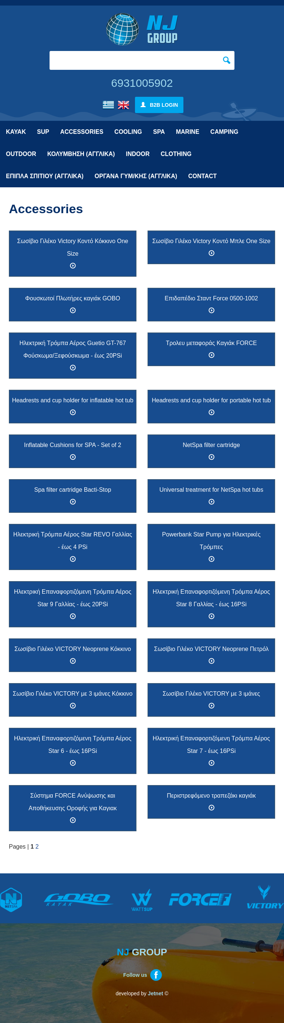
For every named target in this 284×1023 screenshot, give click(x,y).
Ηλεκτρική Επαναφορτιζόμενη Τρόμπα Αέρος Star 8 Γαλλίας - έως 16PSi (211, 604)
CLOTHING (176, 154)
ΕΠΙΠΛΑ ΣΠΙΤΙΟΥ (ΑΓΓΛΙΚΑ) (45, 176)
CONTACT (202, 176)
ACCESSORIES (81, 132)
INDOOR (137, 154)
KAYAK (16, 132)
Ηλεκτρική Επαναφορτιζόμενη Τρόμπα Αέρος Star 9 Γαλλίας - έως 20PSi (72, 604)
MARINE (187, 132)
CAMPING (224, 132)
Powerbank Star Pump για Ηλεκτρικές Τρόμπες (211, 546)
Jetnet (155, 993)
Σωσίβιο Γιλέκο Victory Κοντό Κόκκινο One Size (72, 253)
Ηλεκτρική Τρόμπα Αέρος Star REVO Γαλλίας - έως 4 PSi (72, 546)
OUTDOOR (21, 154)
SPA (159, 132)
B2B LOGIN (159, 105)
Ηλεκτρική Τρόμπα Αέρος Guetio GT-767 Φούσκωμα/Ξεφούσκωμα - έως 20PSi (72, 355)
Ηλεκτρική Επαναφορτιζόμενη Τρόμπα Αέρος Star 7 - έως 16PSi (211, 750)
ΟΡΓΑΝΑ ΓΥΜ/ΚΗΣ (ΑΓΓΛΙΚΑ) (136, 176)
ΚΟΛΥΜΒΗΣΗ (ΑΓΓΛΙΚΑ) (81, 154)
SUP (43, 132)
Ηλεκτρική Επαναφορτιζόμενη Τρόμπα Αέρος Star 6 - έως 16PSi (72, 750)
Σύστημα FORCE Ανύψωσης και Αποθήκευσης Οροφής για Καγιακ (72, 807)
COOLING (128, 132)
